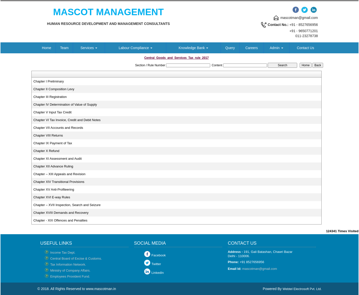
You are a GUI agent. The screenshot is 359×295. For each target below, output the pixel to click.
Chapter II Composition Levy (53, 89)
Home (46, 48)
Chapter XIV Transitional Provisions (58, 182)
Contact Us (305, 48)
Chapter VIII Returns (48, 135)
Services (89, 48)
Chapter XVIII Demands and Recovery (61, 213)
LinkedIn (158, 273)
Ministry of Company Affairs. (70, 270)
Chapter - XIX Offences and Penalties (60, 220)
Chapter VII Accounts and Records (58, 128)
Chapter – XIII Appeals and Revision (59, 174)
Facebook (159, 255)
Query (230, 48)
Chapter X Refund (46, 151)
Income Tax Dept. (62, 252)
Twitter (156, 264)
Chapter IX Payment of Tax (52, 143)
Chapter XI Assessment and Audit (57, 158)
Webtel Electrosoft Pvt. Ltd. (302, 289)
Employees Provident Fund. (70, 276)
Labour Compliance (135, 48)
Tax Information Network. (68, 264)
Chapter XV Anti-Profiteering (53, 189)
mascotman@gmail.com (259, 269)
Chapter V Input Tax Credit (52, 112)
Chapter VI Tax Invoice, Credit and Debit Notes (66, 120)
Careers (251, 48)
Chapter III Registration (50, 97)
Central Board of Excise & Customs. (76, 258)
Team (64, 48)
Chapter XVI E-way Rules (51, 197)
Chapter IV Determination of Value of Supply (65, 104)
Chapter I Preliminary (48, 81)
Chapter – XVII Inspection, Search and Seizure (67, 205)
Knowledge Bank (193, 48)
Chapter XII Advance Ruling (53, 166)
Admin (276, 48)
